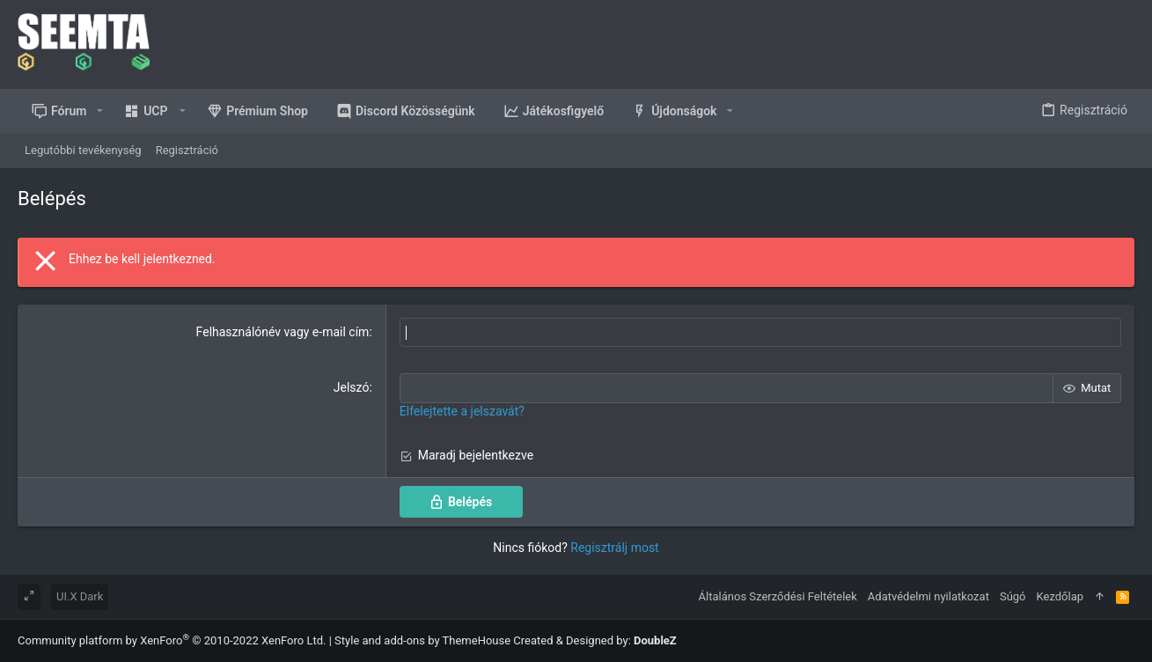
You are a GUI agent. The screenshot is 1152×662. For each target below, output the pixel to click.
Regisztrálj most (614, 548)
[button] (100, 111)
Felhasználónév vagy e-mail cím (283, 332)
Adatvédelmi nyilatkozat (928, 596)
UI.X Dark (79, 596)
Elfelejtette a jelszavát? (462, 411)
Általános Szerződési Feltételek (778, 596)
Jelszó (352, 387)
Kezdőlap (1060, 596)
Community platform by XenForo (172, 640)
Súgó (1013, 596)
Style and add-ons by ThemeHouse (422, 640)
